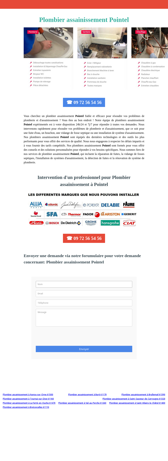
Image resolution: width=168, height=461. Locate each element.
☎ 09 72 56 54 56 (84, 102)
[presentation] (62, 337)
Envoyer (84, 349)
